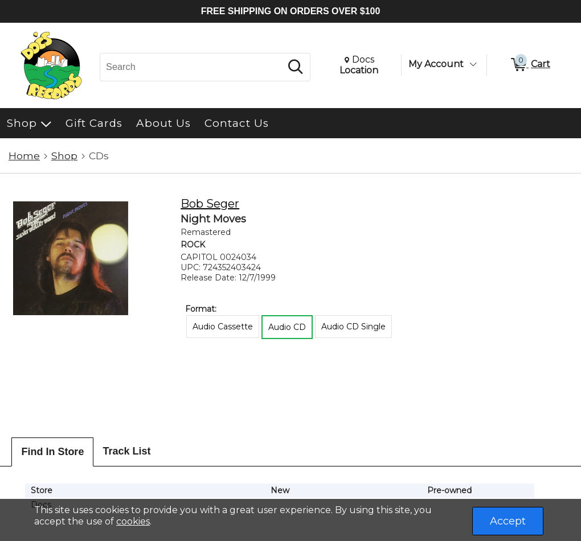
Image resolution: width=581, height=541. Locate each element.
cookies (133, 521)
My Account (436, 64)
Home (24, 156)
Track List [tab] (126, 451)
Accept (508, 521)
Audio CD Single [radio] (353, 326)
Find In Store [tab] (52, 451)
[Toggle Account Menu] (473, 64)
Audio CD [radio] (287, 327)
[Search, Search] (192, 67)
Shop (64, 156)
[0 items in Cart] (530, 64)
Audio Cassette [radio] (223, 326)
